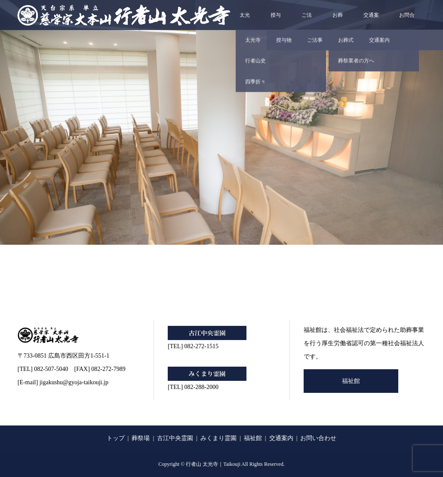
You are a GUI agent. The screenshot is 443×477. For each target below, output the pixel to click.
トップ (116, 438)
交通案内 (371, 21)
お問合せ (407, 21)
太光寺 (245, 21)
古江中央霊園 (175, 438)
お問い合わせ (318, 438)
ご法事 (306, 21)
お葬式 (337, 21)
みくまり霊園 (218, 438)
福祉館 (351, 381)
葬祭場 (141, 438)
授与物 (276, 21)
